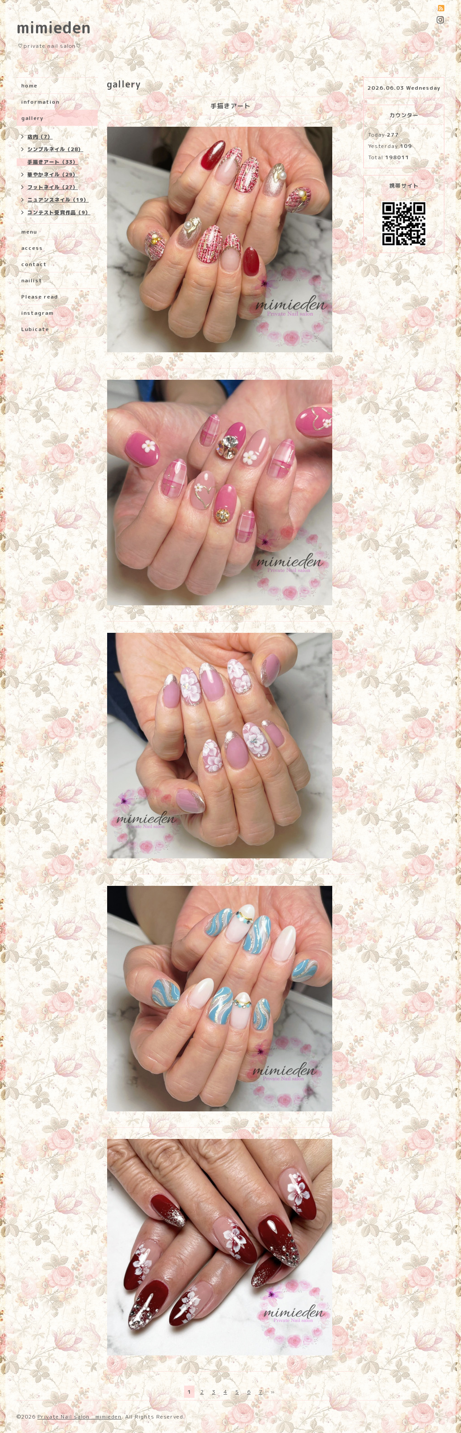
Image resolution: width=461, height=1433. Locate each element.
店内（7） (40, 136)
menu (29, 231)
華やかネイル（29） (52, 174)
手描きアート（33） (52, 162)
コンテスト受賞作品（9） (58, 212)
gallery (32, 118)
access (32, 248)
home (29, 85)
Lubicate (35, 329)
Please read (39, 296)
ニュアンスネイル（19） (58, 199)
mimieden (54, 27)
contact (34, 264)
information (40, 102)
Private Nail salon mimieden (79, 1416)
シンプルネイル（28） (55, 149)
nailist (31, 280)
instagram (37, 313)
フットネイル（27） (52, 187)
